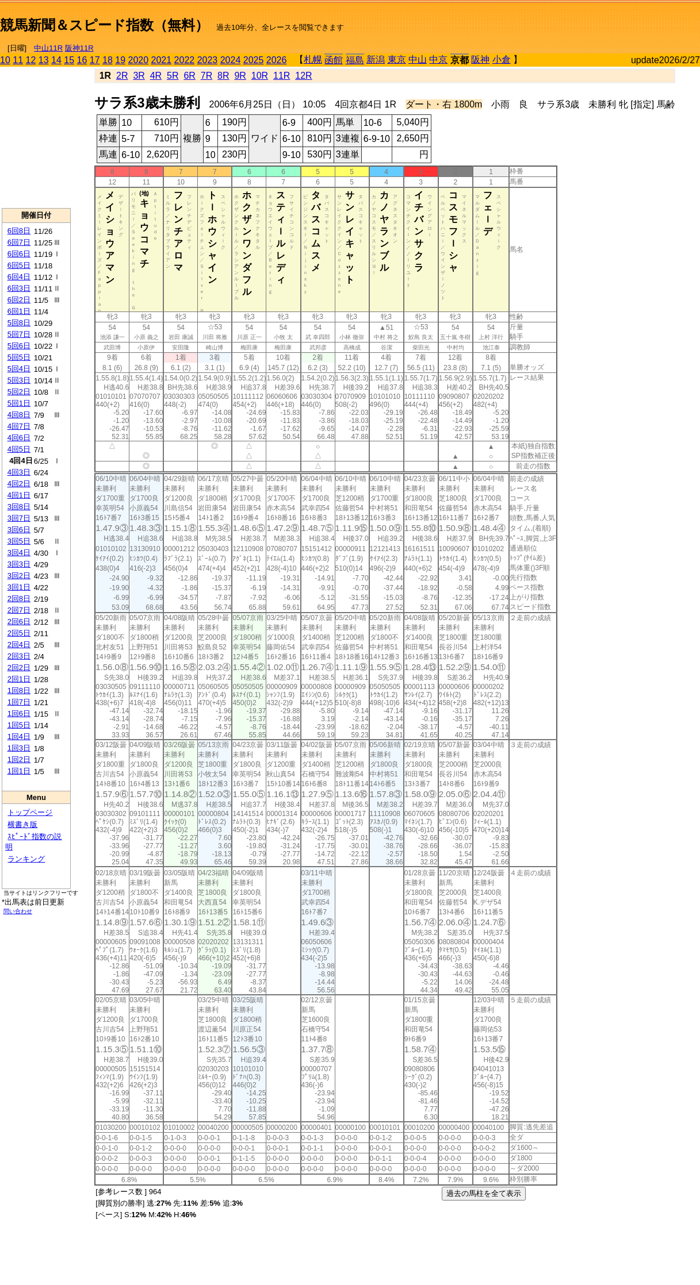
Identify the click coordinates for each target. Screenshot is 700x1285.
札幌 (313, 59)
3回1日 (18, 587)
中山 (417, 59)
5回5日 (18, 357)
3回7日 (18, 518)
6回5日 (18, 265)
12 (31, 60)
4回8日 (18, 414)
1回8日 (18, 690)
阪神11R (79, 48)
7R (206, 75)
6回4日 (18, 276)
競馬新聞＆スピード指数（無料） (104, 25)
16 (82, 60)
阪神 (480, 59)
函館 (333, 60)
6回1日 (18, 311)
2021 (161, 60)
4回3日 (18, 472)
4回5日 (18, 449)
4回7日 (18, 426)
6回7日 (18, 242)
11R (281, 75)
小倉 (501, 59)
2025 (253, 60)
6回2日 (18, 299)
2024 (230, 60)
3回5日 (18, 541)
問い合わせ (17, 911)
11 (18, 60)
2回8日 (18, 598)
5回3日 (18, 380)
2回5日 (18, 633)
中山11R (48, 48)
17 (95, 60)
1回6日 (18, 713)
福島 (355, 60)
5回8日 (18, 322)
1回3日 (18, 748)
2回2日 (18, 667)
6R (189, 75)
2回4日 (18, 644)
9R (240, 75)
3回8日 (18, 506)
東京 (397, 59)
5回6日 (18, 345)
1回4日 (18, 736)
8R (223, 75)
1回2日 (18, 759)
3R (138, 75)
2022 (184, 60)
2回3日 (18, 656)
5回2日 (18, 391)
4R (156, 75)
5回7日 (18, 334)
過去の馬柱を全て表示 (483, 1193)
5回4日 (18, 368)
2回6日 (18, 621)
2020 (138, 60)
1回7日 (18, 702)
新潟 (375, 59)
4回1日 (18, 495)
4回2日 (18, 483)
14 (56, 60)
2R (122, 75)
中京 (438, 59)
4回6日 (18, 437)
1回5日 (18, 725)
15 (69, 60)
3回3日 (18, 564)
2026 (276, 60)
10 (5, 60)
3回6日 (18, 529)
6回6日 (18, 253)
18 (107, 60)
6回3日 (18, 288)
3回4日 (18, 552)
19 (120, 60)
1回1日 (18, 771)
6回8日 (18, 230)
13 (44, 60)
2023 (207, 60)
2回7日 (18, 610)
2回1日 (18, 679)
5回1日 (18, 403)
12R (303, 75)
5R (172, 75)
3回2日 (18, 575)
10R (259, 75)
